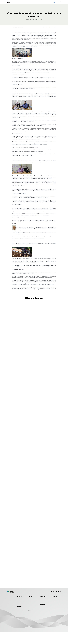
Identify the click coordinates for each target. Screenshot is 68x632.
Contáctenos (42, 604)
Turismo (30, 610)
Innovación (19, 606)
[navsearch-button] (61, 2)
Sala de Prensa (34, 11)
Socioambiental (43, 596)
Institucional (20, 596)
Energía (30, 596)
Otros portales (54, 596)
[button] (43, 27)
